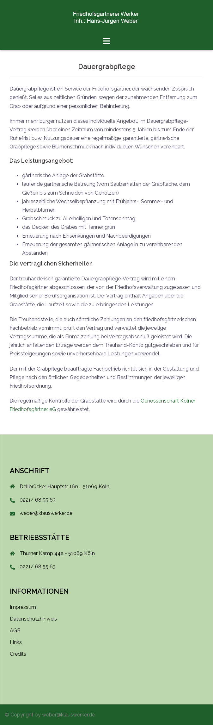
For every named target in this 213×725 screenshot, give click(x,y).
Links (16, 642)
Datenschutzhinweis (33, 619)
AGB (15, 631)
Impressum (23, 607)
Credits (18, 654)
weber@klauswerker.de (46, 513)
